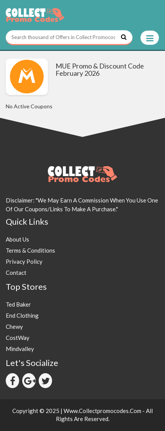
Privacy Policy (24, 261)
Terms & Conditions (30, 250)
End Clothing (22, 315)
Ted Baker (18, 304)
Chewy (14, 326)
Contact (16, 272)
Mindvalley (20, 348)
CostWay (17, 337)
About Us (17, 239)
